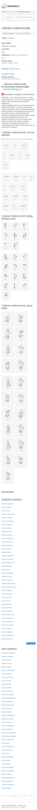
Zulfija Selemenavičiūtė (8, 733)
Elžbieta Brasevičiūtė (7, 694)
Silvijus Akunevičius (7, 691)
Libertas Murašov (6, 542)
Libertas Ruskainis (7, 618)
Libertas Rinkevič (6, 608)
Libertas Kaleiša (6, 507)
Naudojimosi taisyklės (7, 807)
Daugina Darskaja (6, 729)
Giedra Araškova (6, 774)
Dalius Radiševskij (7, 781)
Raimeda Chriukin (6, 750)
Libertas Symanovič (7, 625)
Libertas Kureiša (6, 531)
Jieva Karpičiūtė (6, 684)
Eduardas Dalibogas (7, 726)
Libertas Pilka (5, 569)
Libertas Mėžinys (6, 628)
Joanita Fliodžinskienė (8, 778)
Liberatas (10, 63)
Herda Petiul (5, 743)
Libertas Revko (6, 601)
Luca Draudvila (6, 764)
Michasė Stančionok (7, 767)
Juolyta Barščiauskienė (8, 698)
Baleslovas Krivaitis (7, 719)
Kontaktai (22, 807)
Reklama (16, 807)
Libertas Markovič (6, 639)
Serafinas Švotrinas (7, 656)
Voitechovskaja (6, 79)
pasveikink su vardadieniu (19, 55)
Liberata (4, 63)
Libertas (11, 38)
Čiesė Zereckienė (6, 722)
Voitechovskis (15, 79)
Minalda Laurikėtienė (7, 771)
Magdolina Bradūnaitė (8, 715)
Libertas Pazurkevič (7, 559)
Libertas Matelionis (7, 632)
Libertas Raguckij (6, 590)
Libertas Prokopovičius (8, 583)
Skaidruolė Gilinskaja (7, 653)
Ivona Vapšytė (5, 760)
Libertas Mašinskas (7, 635)
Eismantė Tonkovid (7, 701)
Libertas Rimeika (6, 604)
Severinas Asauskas (7, 739)
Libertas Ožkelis (6, 552)
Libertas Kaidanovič (7, 504)
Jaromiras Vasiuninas (8, 784)
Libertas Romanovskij (8, 614)
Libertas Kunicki (6, 528)
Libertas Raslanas (7, 594)
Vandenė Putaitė (6, 663)
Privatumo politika (21, 805)
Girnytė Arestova (6, 674)
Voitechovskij (14, 69)
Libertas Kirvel (5, 511)
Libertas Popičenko (7, 573)
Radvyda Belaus (6, 788)
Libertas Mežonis (6, 566)
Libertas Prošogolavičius (8, 587)
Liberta (16, 63)
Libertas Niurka (6, 549)
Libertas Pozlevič (6, 576)
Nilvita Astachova (6, 708)
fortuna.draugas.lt (12, 89)
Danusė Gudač (6, 687)
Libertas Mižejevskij (7, 538)
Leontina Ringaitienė (7, 746)
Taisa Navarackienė (7, 677)
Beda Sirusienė (6, 667)
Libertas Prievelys (6, 580)
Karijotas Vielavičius (7, 757)
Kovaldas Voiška (6, 712)
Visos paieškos (31, 643)
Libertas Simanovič (7, 621)
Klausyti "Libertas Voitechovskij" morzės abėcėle (17, 139)
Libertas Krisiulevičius (8, 514)
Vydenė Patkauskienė (8, 670)
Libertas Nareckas (7, 545)
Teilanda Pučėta (6, 660)
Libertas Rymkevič (7, 611)
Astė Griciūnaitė (6, 681)
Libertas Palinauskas (7, 556)
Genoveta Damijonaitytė (8, 736)
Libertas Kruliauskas (7, 521)
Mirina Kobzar (5, 753)
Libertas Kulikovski (7, 524)
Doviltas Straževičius (7, 705)
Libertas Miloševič (6, 535)
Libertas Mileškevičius (8, 562)
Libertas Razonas (6, 597)
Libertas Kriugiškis (7, 517)
